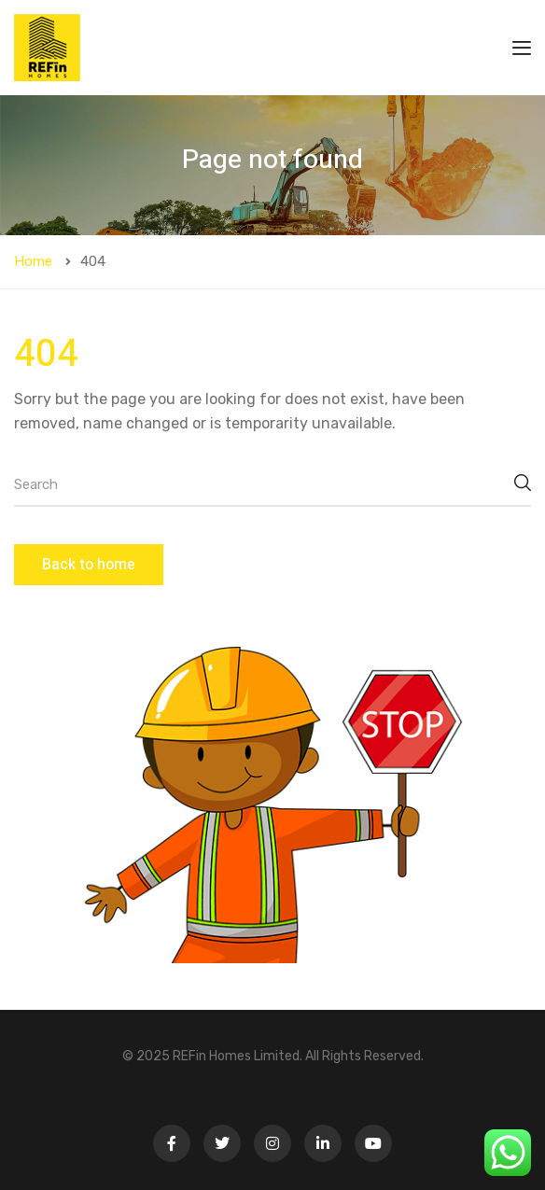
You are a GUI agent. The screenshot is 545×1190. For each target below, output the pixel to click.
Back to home (88, 564)
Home (33, 261)
